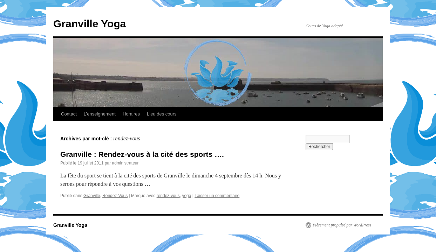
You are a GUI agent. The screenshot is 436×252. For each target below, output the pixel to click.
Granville (91, 195)
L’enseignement (100, 114)
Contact (69, 114)
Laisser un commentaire (217, 195)
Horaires (131, 114)
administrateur (125, 163)
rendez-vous (168, 195)
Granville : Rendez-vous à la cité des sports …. (142, 154)
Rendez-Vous (115, 195)
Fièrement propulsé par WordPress (342, 225)
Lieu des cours (162, 114)
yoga (186, 195)
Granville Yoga (89, 23)
